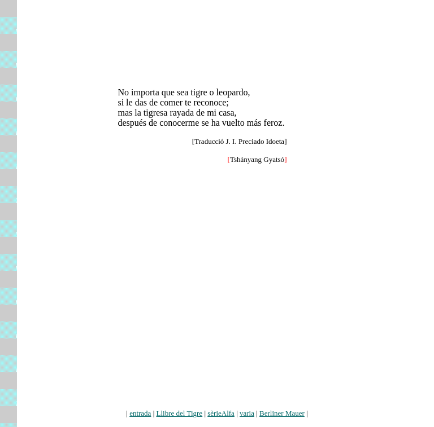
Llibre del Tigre (180, 413)
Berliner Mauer (282, 413)
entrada (140, 413)
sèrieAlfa (221, 413)
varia (247, 413)
